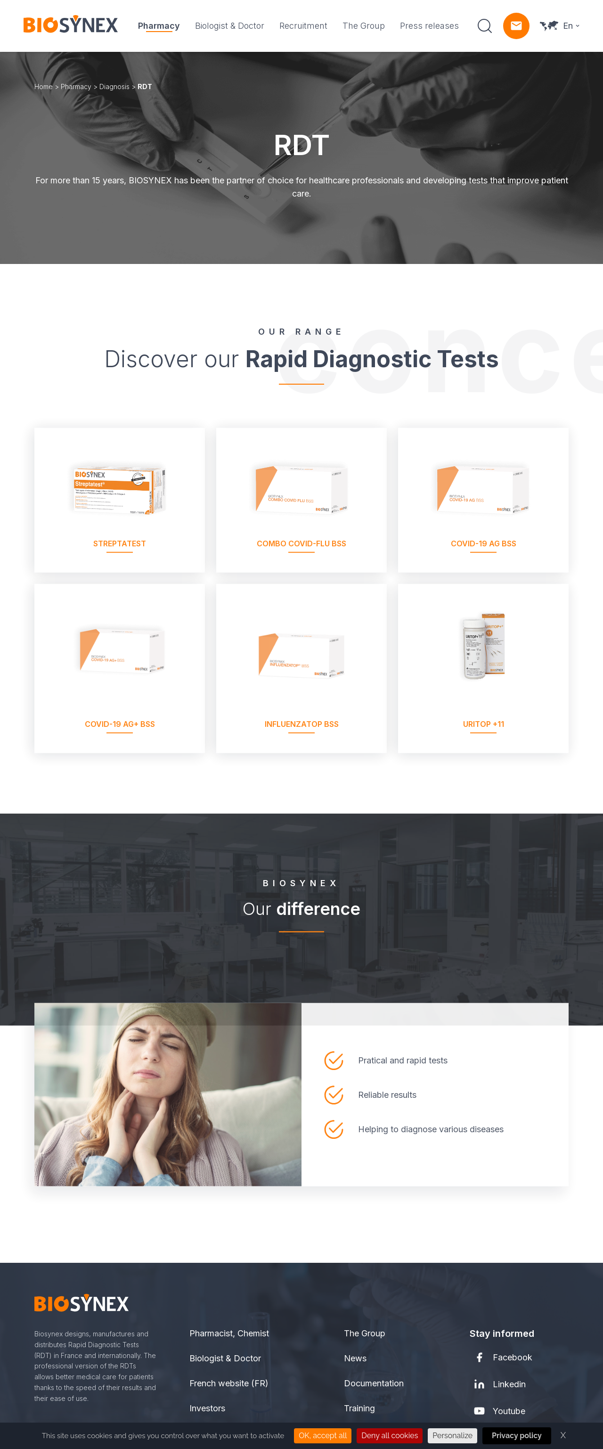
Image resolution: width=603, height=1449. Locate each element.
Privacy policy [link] (517, 1435)
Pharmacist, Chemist (229, 1333)
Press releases (429, 26)
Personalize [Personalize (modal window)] (452, 1435)
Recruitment (303, 26)
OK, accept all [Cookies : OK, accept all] (323, 1435)
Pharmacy (159, 26)
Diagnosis (114, 86)
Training (359, 1408)
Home (43, 86)
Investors (207, 1408)
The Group (363, 26)
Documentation (374, 1383)
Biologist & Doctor (229, 26)
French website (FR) (229, 1383)
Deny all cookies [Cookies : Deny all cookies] (389, 1435)
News (355, 1358)
